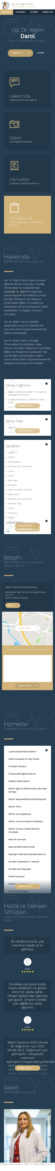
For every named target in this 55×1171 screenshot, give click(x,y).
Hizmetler (47, 12)
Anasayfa (6, 12)
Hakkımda (20, 12)
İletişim (34, 12)
